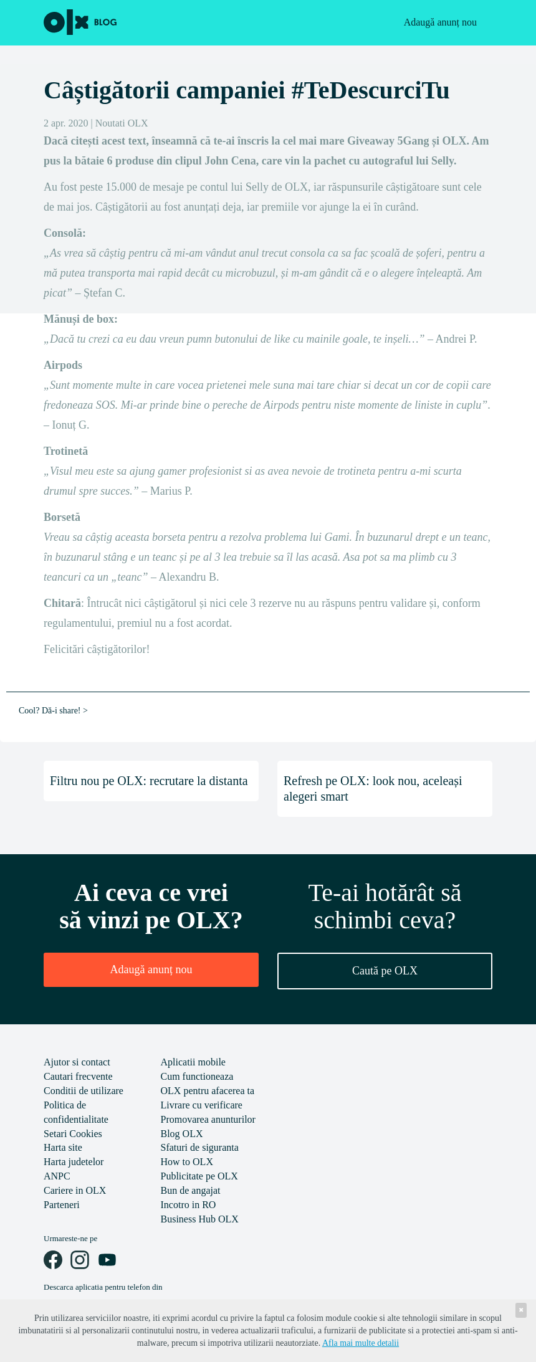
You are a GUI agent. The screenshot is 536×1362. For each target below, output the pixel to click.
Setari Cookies (73, 1133)
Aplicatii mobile (193, 1062)
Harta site (63, 1147)
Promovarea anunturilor (208, 1119)
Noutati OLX (121, 123)
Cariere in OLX (75, 1190)
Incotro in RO (188, 1204)
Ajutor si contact (77, 1062)
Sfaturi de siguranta (200, 1147)
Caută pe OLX (385, 970)
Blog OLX (182, 1133)
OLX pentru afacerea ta (208, 1090)
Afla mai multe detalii (360, 1343)
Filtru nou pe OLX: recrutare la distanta (149, 781)
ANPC (57, 1176)
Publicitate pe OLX (199, 1176)
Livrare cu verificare (201, 1105)
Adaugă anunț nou (440, 22)
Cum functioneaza (197, 1076)
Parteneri (62, 1204)
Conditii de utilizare (83, 1090)
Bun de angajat (191, 1190)
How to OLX (187, 1161)
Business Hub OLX (200, 1219)
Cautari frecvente (78, 1076)
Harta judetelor (73, 1161)
